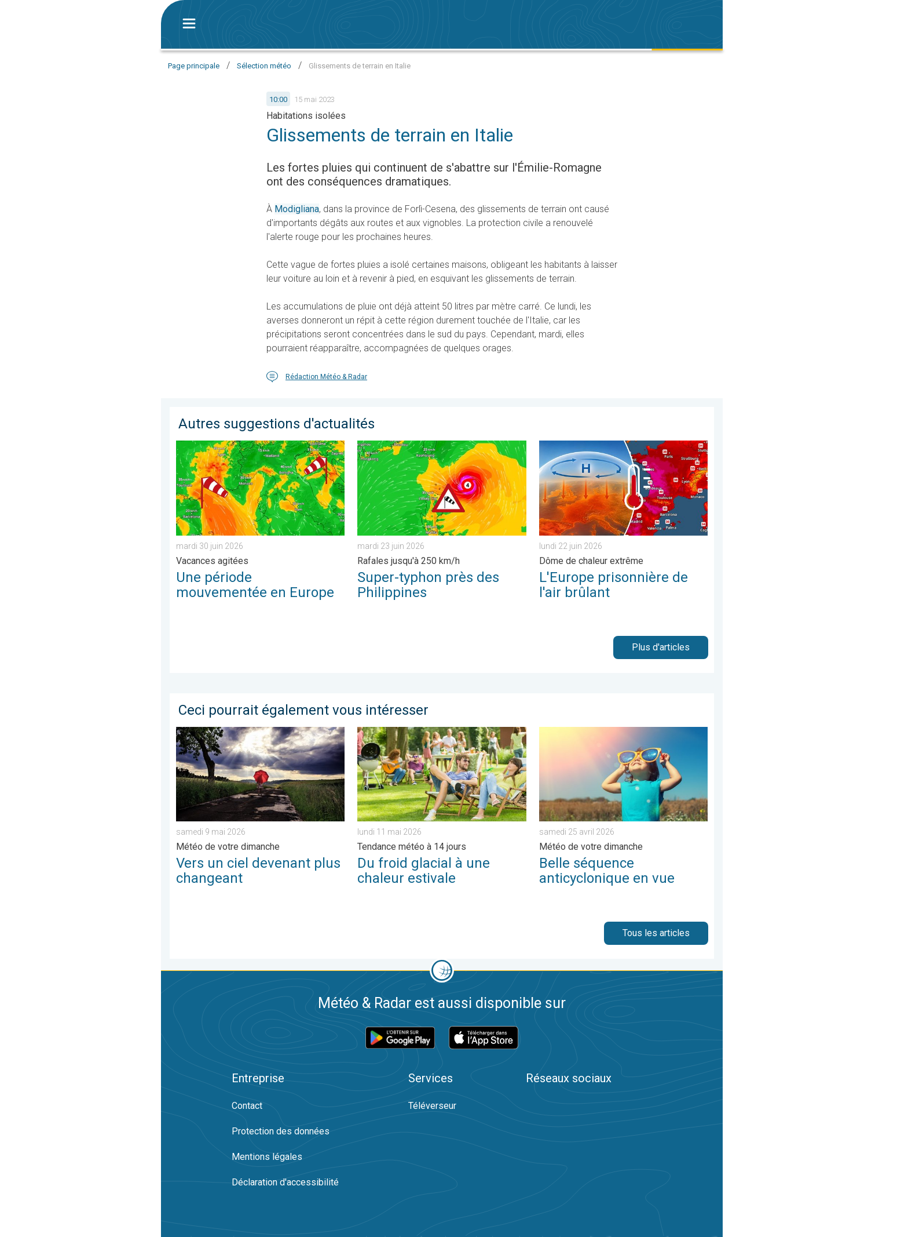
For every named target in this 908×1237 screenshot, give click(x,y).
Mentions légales (267, 1156)
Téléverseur (432, 1105)
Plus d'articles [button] (661, 647)
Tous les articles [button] (656, 932)
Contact (247, 1105)
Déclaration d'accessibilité (285, 1182)
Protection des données (280, 1131)
